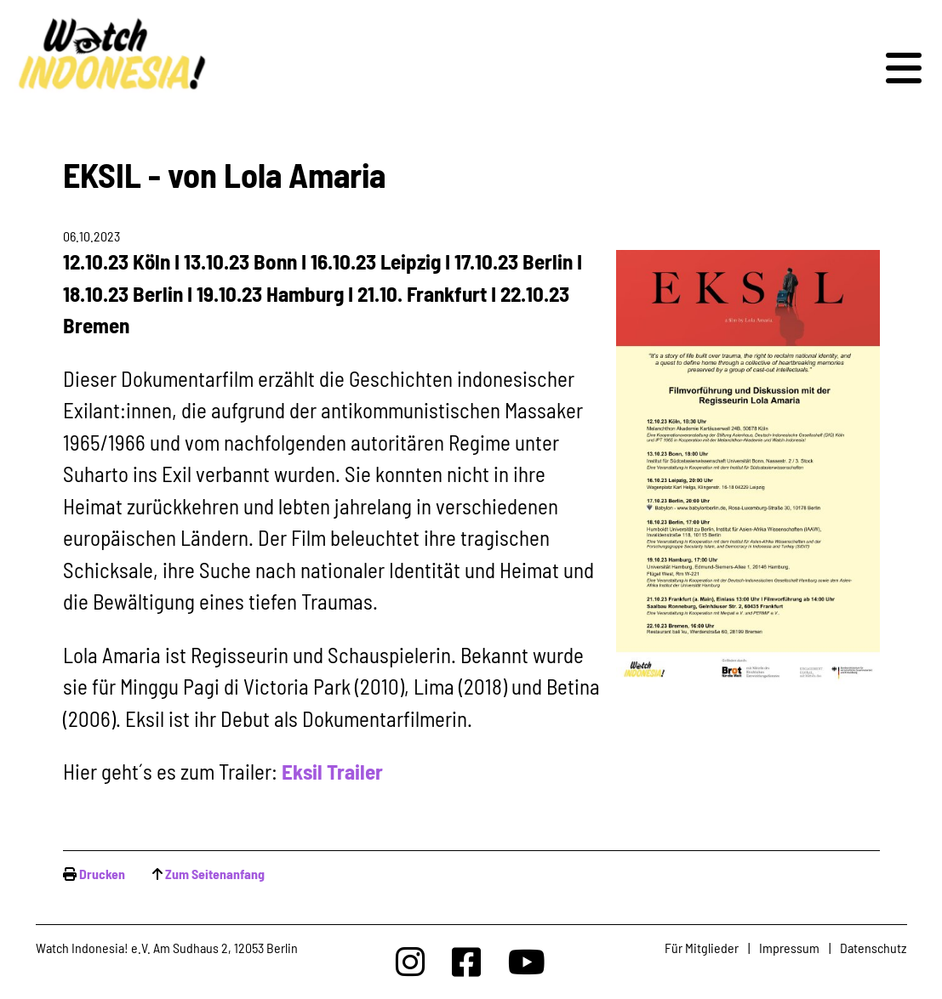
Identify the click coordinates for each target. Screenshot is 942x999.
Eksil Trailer (332, 771)
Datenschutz (873, 947)
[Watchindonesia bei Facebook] (466, 961)
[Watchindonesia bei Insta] (410, 961)
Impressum (789, 947)
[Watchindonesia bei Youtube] (526, 961)
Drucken (102, 874)
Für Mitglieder (702, 947)
